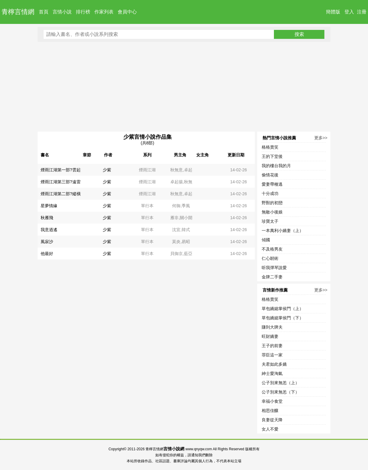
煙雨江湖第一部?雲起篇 (63, 169)
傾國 (266, 239)
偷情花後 (270, 175)
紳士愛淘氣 (272, 373)
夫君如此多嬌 (274, 364)
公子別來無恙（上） (280, 382)
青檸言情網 (17, 12)
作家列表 (104, 11)
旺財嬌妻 (270, 336)
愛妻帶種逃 (272, 184)
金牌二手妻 (272, 276)
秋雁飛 (47, 217)
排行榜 (83, 11)
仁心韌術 (270, 258)
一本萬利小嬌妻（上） (282, 230)
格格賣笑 (270, 147)
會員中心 (127, 11)
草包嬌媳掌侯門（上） (282, 308)
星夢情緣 (49, 205)
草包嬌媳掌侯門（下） (282, 317)
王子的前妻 (272, 345)
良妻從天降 (272, 419)
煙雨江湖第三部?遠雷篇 (63, 181)
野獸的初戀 (272, 202)
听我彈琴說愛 (274, 267)
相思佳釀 (270, 410)
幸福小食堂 (272, 401)
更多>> (320, 137)
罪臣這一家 (272, 354)
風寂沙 (47, 241)
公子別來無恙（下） (280, 392)
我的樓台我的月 (276, 165)
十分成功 (270, 193)
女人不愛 (270, 429)
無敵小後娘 (272, 212)
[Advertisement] (184, 87)
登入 (349, 11)
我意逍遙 (49, 229)
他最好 (47, 253)
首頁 (43, 11)
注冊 (362, 11)
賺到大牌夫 (272, 327)
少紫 (107, 169)
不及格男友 (272, 249)
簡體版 (333, 11)
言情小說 (62, 11)
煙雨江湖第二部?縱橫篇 (63, 193)
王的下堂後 (272, 156)
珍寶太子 (270, 221)
